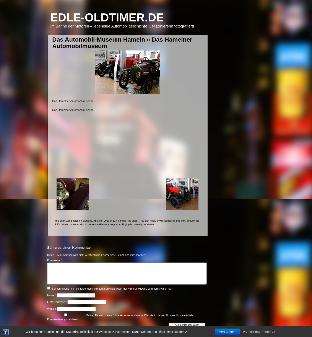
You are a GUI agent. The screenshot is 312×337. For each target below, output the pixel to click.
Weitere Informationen (259, 331)
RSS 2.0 (59, 224)
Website (52, 308)
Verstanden (227, 331)
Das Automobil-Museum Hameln (98, 39)
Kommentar (54, 260)
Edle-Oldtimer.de (107, 17)
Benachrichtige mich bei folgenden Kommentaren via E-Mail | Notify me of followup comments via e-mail (112, 288)
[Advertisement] (127, 147)
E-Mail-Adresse (57, 302)
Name (51, 295)
